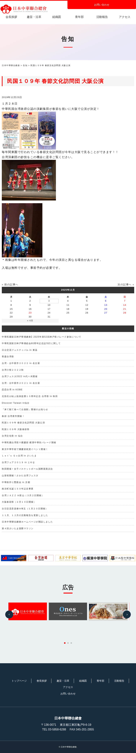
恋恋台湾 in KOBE (12, 389)
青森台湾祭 (8, 356)
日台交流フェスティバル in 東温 (20, 350)
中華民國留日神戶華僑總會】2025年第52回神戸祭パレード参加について (41, 337)
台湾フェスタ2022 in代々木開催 (20, 376)
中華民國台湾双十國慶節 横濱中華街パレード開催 (29, 442)
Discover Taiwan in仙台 (16, 403)
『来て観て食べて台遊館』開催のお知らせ (25, 409)
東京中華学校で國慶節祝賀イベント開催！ (25, 449)
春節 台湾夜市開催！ (13, 416)
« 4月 (30, 320)
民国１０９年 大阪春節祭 (15, 429)
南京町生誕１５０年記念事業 (18, 488)
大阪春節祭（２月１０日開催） (19, 502)
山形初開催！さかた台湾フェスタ (20, 475)
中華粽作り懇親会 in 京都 (16, 482)
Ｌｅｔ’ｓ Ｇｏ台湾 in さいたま (19, 455)
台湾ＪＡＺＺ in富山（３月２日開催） (23, 495)
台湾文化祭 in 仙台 (12, 436)
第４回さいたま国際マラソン (18, 528)
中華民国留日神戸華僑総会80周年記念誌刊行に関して (31, 343)
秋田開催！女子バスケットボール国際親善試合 (27, 469)
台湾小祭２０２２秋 (13, 370)
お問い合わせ (101, 4)
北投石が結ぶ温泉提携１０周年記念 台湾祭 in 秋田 (30, 396)
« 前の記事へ (10, 284)
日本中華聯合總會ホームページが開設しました (27, 522)
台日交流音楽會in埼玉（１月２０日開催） (25, 508)
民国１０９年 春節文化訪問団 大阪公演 (23, 422)
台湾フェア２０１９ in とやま (18, 462)
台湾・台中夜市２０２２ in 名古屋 (21, 363)
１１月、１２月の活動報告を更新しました (25, 515)
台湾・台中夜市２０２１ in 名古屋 (21, 383)
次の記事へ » (126, 284)
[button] (9, 614)
